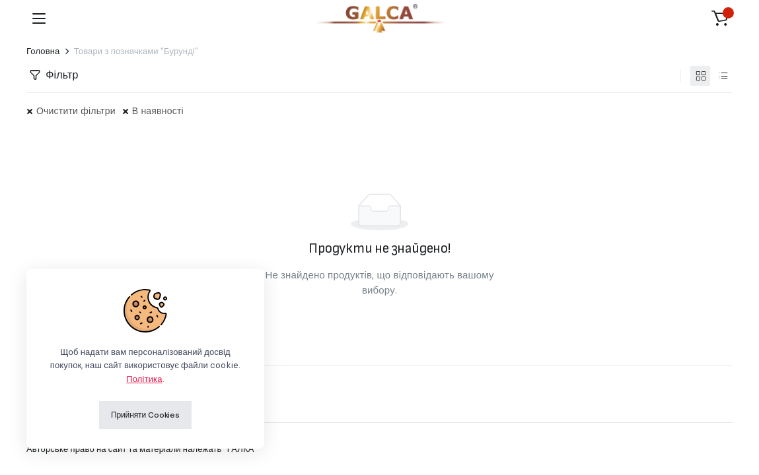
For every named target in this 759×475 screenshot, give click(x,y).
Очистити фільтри (76, 111)
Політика (144, 379)
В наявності (158, 111)
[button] (720, 18)
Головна (43, 51)
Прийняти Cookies (145, 415)
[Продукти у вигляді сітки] (700, 76)
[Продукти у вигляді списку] (723, 76)
